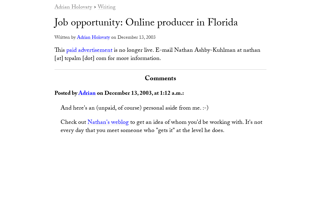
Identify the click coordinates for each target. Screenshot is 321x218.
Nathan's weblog (108, 123)
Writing (107, 7)
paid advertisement (89, 51)
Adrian (87, 94)
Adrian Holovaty (73, 7)
